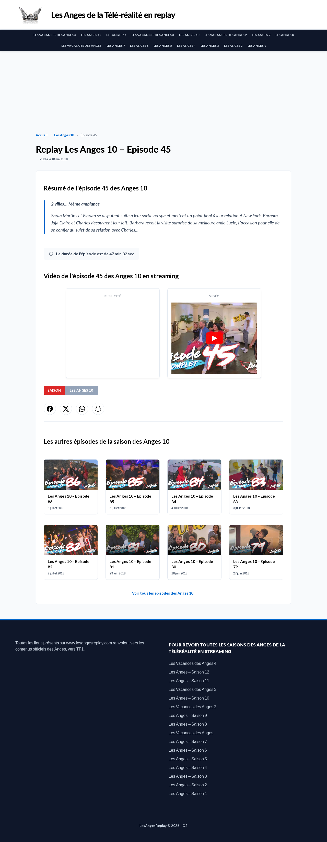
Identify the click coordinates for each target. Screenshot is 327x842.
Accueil (42, 135)
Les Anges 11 (116, 35)
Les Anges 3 (210, 45)
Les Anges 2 (233, 45)
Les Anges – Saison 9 (188, 715)
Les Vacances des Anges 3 (153, 35)
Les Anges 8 (284, 35)
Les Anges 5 (163, 45)
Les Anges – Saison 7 (188, 741)
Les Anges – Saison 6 (188, 750)
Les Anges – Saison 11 (189, 680)
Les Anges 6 (139, 45)
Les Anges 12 (91, 35)
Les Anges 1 (257, 45)
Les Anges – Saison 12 (189, 671)
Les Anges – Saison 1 (188, 793)
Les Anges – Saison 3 (188, 776)
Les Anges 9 (261, 35)
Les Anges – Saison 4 (188, 767)
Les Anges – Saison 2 (188, 784)
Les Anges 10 (189, 35)
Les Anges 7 (116, 45)
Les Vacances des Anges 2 (225, 35)
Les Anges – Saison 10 (189, 697)
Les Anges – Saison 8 (188, 723)
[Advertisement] (163, 89)
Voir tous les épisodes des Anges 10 (162, 593)
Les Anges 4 (186, 45)
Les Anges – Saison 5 (188, 758)
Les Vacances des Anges (81, 45)
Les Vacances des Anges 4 (54, 35)
